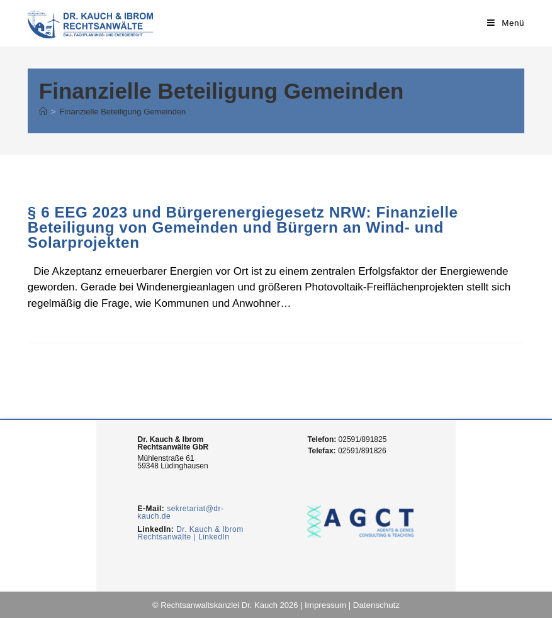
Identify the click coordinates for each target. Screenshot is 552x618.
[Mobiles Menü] (506, 23)
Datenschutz (375, 604)
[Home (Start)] (43, 111)
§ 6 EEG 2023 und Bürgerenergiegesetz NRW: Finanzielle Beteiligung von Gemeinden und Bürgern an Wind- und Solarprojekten (241, 227)
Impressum (326, 604)
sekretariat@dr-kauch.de (180, 512)
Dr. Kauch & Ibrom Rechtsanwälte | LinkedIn (190, 532)
